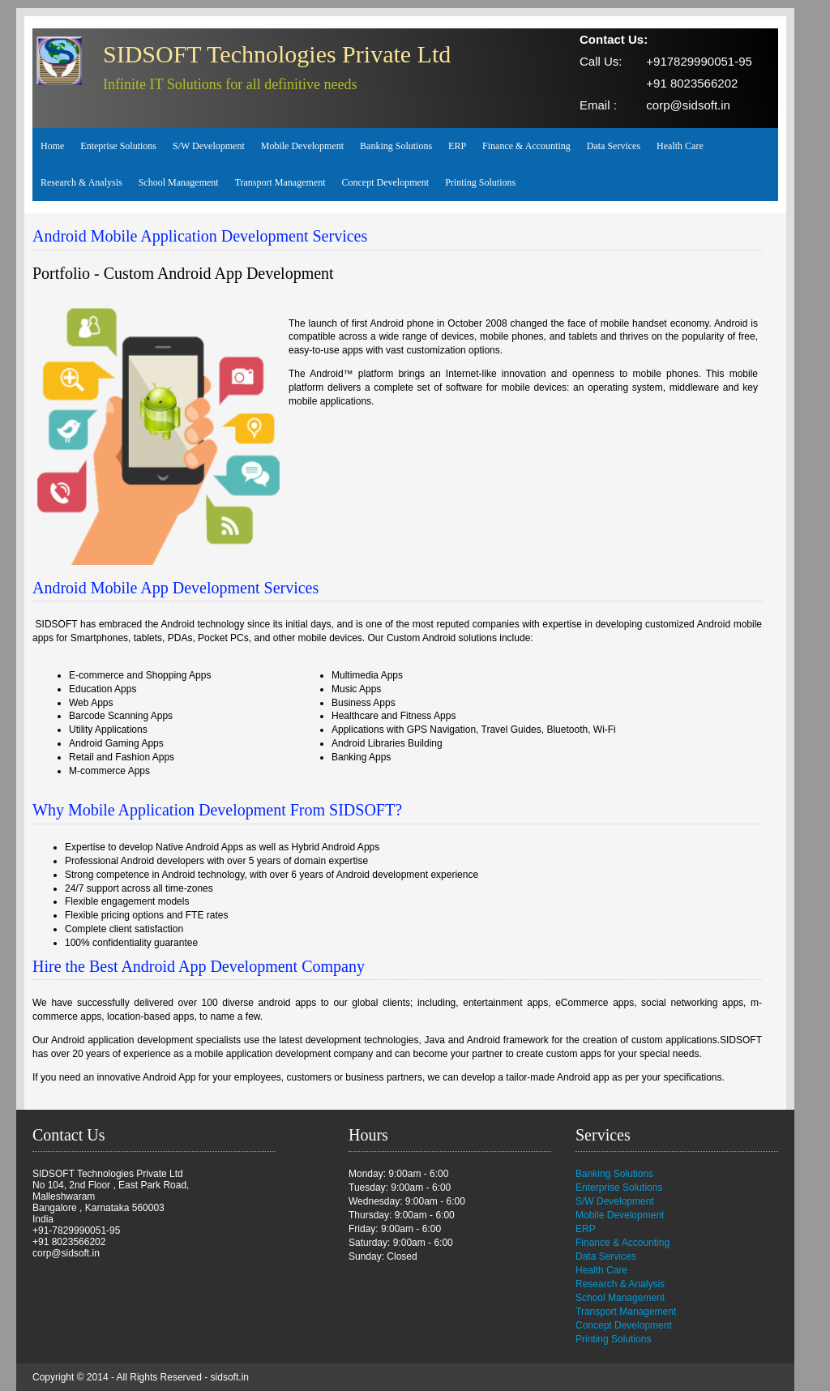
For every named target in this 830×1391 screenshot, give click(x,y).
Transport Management (280, 182)
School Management (179, 182)
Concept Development (386, 182)
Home (52, 146)
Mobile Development (302, 146)
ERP (457, 146)
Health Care (680, 146)
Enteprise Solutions (118, 146)
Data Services (613, 146)
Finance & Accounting (526, 146)
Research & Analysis (81, 182)
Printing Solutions (480, 182)
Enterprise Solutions (618, 1187)
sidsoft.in (230, 1377)
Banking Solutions (396, 146)
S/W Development (209, 146)
